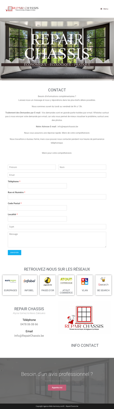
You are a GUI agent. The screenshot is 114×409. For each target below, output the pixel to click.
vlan (85, 290)
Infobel (29, 290)
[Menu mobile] (104, 9)
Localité (13, 214)
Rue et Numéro (16, 192)
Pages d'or (47, 290)
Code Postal (15, 203)
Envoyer (14, 252)
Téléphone (14, 181)
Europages (10, 290)
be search (103, 290)
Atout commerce (66, 291)
